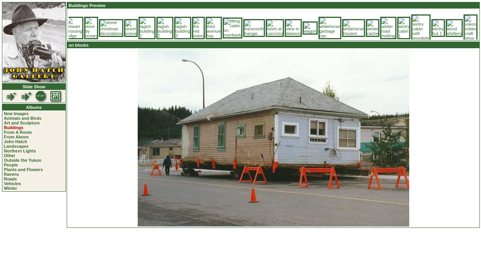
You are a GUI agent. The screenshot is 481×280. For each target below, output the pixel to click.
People (11, 165)
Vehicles (12, 183)
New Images (16, 113)
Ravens (11, 174)
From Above (16, 137)
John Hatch (15, 141)
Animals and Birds (23, 118)
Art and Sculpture (22, 123)
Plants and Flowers (23, 169)
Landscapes (16, 146)
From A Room (18, 132)
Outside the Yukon (22, 160)
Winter (10, 188)
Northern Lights (20, 151)
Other (9, 155)
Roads (10, 179)
